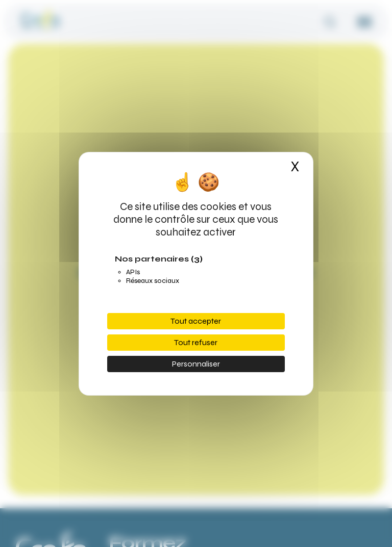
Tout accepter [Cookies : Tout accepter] (195, 321)
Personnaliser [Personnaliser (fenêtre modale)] (196, 364)
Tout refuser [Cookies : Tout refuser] (195, 342)
